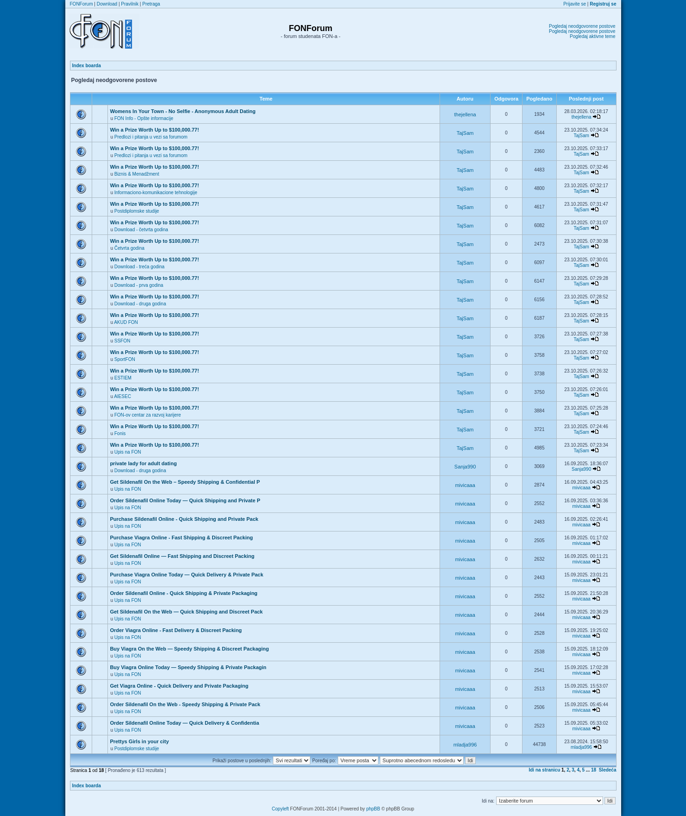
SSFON (122, 340)
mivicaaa (465, 485)
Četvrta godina (129, 248)
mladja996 (465, 744)
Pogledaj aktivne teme (592, 36)
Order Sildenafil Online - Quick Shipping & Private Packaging (183, 593)
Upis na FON (127, 452)
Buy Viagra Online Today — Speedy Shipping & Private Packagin (188, 667)
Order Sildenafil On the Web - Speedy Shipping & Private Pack (185, 704)
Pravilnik (129, 3)
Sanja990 (465, 466)
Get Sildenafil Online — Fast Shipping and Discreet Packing (182, 556)
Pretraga (151, 3)
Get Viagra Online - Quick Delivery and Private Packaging (179, 686)
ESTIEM (123, 377)
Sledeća (608, 769)
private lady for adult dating (143, 463)
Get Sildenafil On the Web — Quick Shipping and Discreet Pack (186, 611)
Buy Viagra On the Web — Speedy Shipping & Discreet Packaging (189, 649)
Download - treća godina (139, 266)
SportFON (124, 359)
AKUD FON (126, 322)
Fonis (120, 433)
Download (107, 3)
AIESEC (122, 396)
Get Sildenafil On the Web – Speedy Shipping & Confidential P (185, 482)
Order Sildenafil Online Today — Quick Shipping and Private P (185, 500)
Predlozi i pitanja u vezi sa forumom (151, 136)
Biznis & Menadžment (136, 174)
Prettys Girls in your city (139, 741)
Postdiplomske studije (136, 211)
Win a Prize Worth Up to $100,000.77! (154, 130)
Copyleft (280, 808)
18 (593, 769)
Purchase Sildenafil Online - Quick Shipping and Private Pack (184, 519)
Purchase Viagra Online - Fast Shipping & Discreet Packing (181, 537)
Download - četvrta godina (141, 229)
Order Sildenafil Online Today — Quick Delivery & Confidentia (184, 723)
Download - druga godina (140, 303)
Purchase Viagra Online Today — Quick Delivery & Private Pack (186, 574)
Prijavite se (574, 3)
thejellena (465, 114)
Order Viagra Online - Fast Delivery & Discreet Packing (176, 630)
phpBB (373, 808)
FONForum (81, 3)
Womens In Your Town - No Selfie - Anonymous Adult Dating (182, 111)
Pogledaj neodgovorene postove (582, 26)
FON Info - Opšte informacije (143, 118)
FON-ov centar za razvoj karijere (147, 414)
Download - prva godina (139, 285)
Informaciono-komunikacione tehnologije (155, 192)
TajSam (465, 133)
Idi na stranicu (544, 769)
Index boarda (86, 65)
